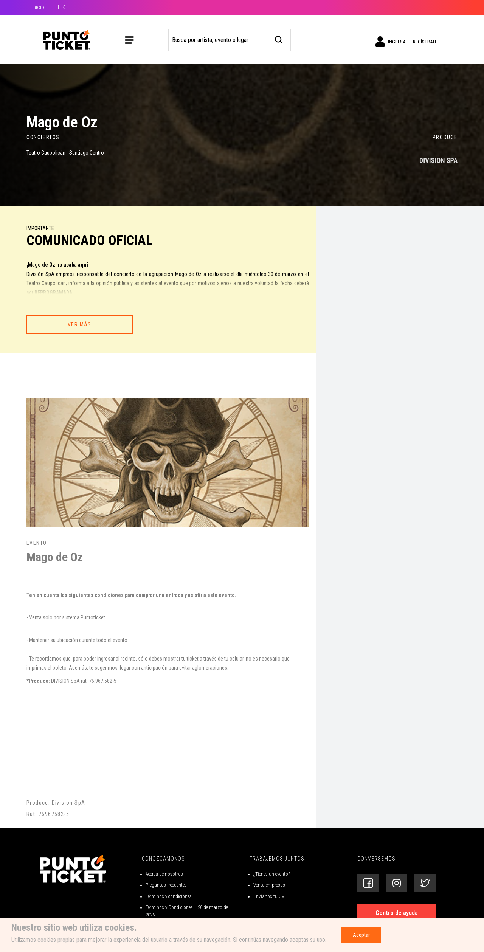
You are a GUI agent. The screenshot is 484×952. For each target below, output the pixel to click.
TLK (61, 7)
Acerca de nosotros (164, 874)
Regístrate (425, 42)
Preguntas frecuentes (166, 885)
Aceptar (361, 935)
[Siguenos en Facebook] (368, 883)
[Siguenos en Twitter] (425, 883)
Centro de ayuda (396, 912)
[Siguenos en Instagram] (396, 883)
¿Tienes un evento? (271, 874)
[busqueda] (278, 38)
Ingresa (390, 41)
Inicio (38, 7)
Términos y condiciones (169, 896)
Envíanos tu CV (268, 896)
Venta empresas (269, 885)
